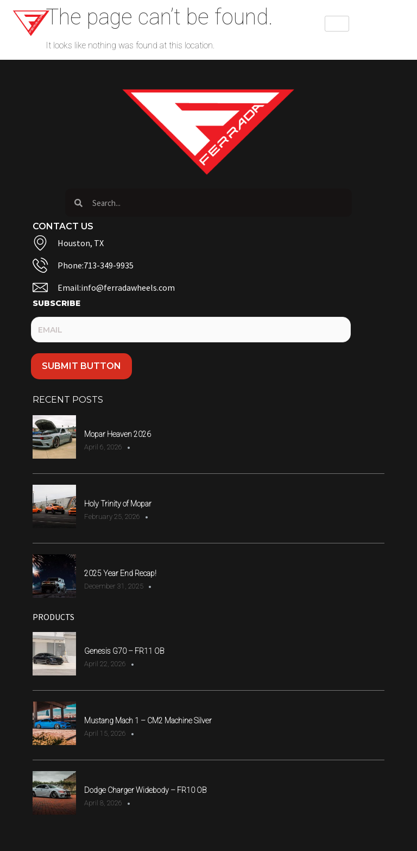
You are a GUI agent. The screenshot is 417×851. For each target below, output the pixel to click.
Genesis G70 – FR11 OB (124, 651)
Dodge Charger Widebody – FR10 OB (145, 790)
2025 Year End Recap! (120, 573)
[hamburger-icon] (337, 24)
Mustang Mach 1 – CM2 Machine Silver (148, 720)
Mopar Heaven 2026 (117, 434)
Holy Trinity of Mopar (117, 503)
